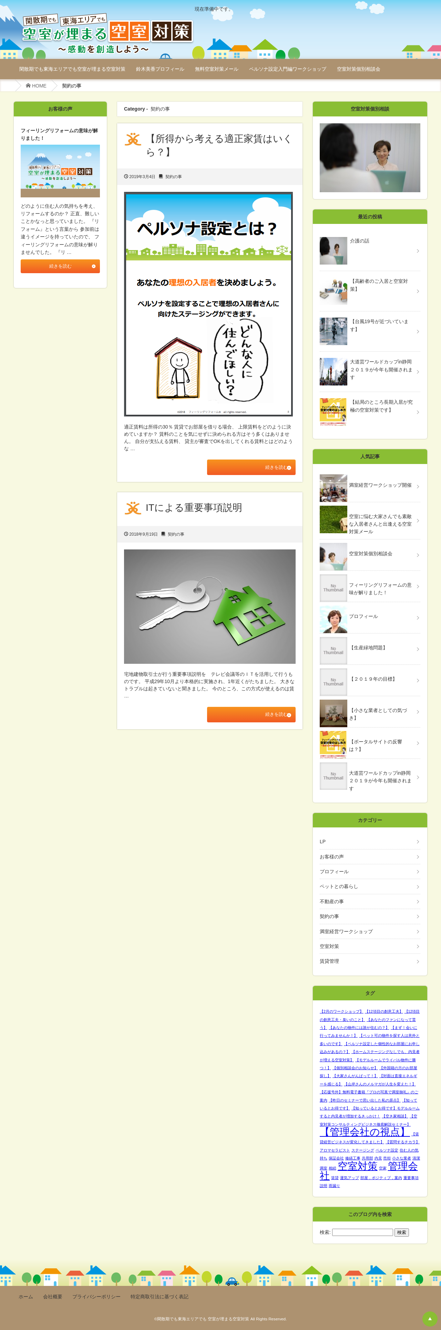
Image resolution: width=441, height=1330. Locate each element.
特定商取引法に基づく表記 (159, 1296)
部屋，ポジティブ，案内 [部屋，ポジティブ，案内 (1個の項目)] (381, 1178)
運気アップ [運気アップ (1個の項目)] (349, 1178)
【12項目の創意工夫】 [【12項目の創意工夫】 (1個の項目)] (384, 1011)
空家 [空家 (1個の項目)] (383, 1168)
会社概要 (52, 1296)
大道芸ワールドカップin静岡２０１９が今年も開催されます (380, 780)
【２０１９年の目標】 (373, 679)
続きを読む (271, 468)
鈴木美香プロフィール (160, 68)
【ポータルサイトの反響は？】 (375, 745)
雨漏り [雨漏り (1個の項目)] (334, 1186)
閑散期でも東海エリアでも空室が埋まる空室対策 (72, 68)
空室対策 (329, 946)
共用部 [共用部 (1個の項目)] (367, 1158)
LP (323, 841)
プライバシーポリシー (96, 1296)
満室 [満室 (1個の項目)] (323, 1168)
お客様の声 (332, 856)
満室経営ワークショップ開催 (380, 485)
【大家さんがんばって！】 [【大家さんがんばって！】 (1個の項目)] (355, 1076)
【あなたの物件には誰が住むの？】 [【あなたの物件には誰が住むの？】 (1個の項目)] (359, 1027)
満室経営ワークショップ (346, 931)
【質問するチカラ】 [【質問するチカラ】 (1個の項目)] (403, 1142)
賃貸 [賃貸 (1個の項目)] (335, 1178)
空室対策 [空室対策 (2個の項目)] (358, 1166)
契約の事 (173, 176)
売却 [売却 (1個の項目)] (387, 1158)
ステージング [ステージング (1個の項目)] (362, 1150)
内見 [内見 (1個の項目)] (378, 1158)
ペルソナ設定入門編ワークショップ (287, 68)
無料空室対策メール (216, 68)
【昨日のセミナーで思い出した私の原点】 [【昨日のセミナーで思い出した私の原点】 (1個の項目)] (365, 1100)
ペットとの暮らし (339, 886)
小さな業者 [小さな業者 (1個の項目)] (401, 1158)
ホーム (26, 1296)
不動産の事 (332, 901)
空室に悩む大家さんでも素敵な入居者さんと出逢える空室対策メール (380, 524)
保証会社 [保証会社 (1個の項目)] (336, 1158)
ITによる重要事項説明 (194, 508)
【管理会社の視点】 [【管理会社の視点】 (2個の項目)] (365, 1131)
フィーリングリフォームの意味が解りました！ (380, 588)
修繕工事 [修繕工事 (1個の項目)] (352, 1158)
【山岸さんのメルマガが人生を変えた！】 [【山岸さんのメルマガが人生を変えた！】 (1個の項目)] (380, 1084)
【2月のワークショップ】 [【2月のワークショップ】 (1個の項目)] (341, 1011)
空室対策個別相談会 (358, 68)
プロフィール (363, 616)
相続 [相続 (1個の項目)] (332, 1168)
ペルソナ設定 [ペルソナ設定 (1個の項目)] (387, 1150)
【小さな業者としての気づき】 (378, 714)
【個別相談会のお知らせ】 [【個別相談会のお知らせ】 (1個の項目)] (355, 1068)
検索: (325, 1232)
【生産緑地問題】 (368, 647)
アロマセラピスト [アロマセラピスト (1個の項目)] (335, 1150)
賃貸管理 (329, 961)
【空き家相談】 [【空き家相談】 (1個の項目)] (395, 1116)
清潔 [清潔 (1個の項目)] (416, 1158)
